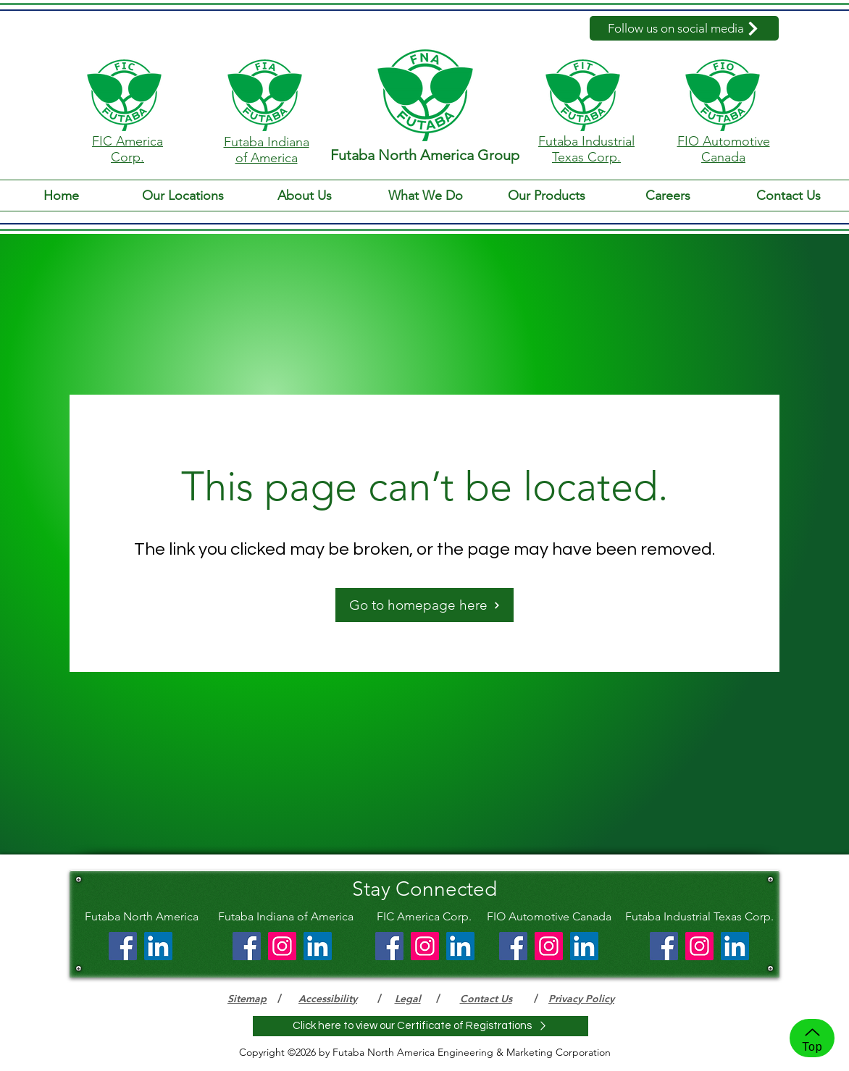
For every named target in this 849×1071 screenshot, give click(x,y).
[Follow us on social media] (684, 28)
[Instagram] (282, 946)
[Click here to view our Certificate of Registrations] (420, 1026)
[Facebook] (123, 946)
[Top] (812, 1038)
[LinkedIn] (158, 946)
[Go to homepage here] (424, 605)
